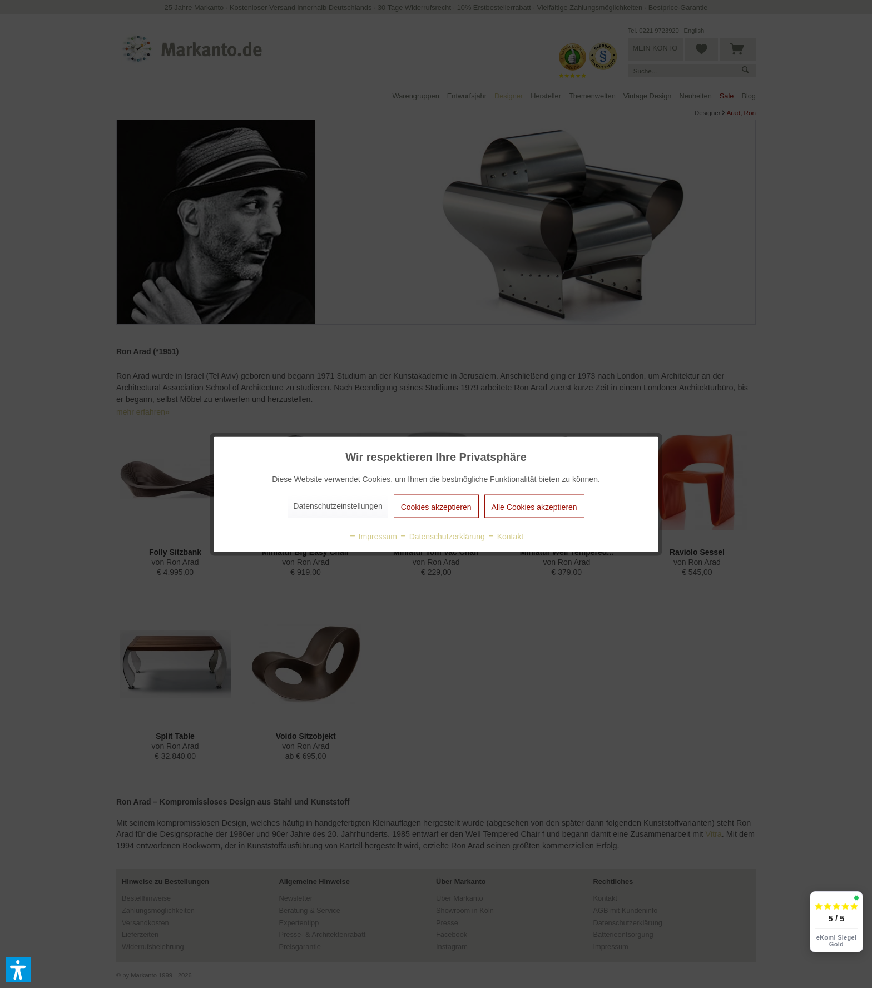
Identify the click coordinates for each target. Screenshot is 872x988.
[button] (18, 969)
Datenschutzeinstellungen (337, 505)
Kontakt (505, 536)
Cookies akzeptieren (436, 506)
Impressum (373, 536)
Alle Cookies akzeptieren (534, 506)
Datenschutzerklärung (442, 536)
